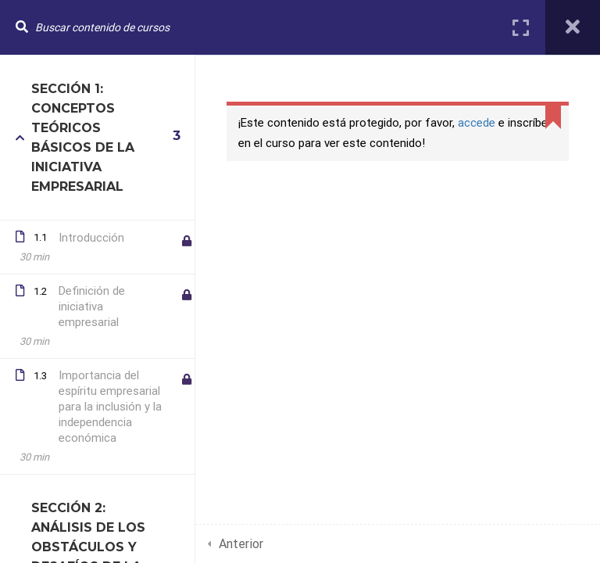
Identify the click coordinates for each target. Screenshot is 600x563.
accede (476, 123)
